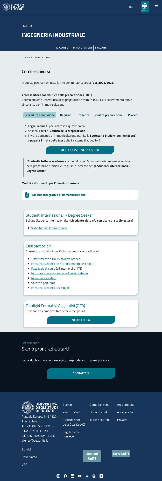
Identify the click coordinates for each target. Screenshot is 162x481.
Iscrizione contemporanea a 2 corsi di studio (59, 273)
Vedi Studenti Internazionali (49, 228)
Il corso (62, 47)
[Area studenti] (145, 7)
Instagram (58, 476)
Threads (94, 476)
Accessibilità (125, 412)
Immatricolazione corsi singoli (50, 287)
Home (27, 57)
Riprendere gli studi (43, 278)
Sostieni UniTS (92, 456)
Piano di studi (71, 412)
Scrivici (26, 449)
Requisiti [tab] (65, 115)
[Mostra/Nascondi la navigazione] (156, 7)
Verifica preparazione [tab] (109, 115)
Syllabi (100, 47)
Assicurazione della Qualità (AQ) (74, 422)
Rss (101, 476)
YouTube (80, 476)
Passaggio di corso (43, 268)
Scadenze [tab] (83, 115)
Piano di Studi (82, 47)
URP (24, 464)
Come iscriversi (99, 404)
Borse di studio (99, 412)
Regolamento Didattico (71, 434)
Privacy (122, 419)
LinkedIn (72, 476)
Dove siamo (29, 457)
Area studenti (126, 404)
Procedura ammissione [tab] (39, 115)
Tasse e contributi (101, 419)
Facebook (65, 476)
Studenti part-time (43, 283)
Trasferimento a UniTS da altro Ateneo (55, 259)
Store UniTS (121, 453)
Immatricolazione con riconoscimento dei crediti (62, 263)
